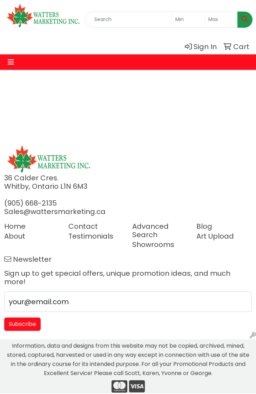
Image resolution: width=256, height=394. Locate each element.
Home (15, 226)
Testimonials (90, 236)
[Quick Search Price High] (221, 20)
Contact (83, 226)
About (14, 236)
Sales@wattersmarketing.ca (55, 211)
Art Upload (215, 236)
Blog (204, 226)
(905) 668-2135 (30, 203)
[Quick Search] (128, 20)
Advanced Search (150, 230)
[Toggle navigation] (11, 62)
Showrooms (153, 244)
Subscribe (22, 324)
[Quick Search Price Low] (188, 20)
